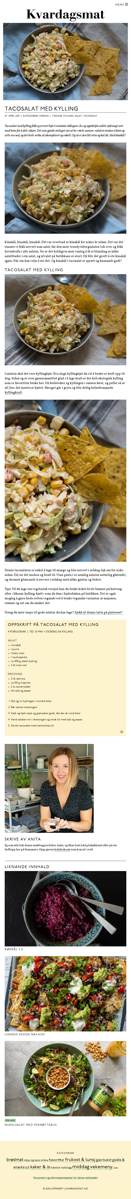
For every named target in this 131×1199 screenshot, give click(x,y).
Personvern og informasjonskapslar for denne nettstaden (65, 1178)
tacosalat (90, 116)
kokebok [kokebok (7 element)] (55, 1168)
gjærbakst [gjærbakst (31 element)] (104, 1160)
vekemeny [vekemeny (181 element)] (101, 1167)
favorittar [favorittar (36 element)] (56, 1160)
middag (44, 116)
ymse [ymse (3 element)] (115, 1168)
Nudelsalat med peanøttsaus (31, 1125)
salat (78, 116)
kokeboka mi (62, 850)
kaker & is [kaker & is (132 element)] (40, 1167)
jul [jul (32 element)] (27, 1167)
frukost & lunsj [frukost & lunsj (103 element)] (80, 1160)
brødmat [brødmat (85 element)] (14, 1160)
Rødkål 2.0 (14, 949)
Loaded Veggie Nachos (25, 1034)
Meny (119, 4)
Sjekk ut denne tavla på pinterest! (99, 612)
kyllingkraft (13, 392)
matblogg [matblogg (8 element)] (66, 1168)
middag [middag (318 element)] (80, 1167)
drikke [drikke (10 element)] (44, 1160)
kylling (68, 116)
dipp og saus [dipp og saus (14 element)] (32, 1160)
